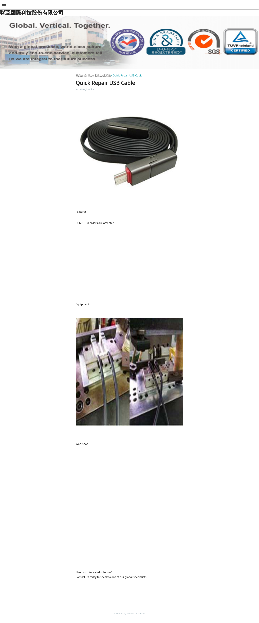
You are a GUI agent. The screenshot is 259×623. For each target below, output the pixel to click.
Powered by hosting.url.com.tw (129, 613)
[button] (4, 4)
